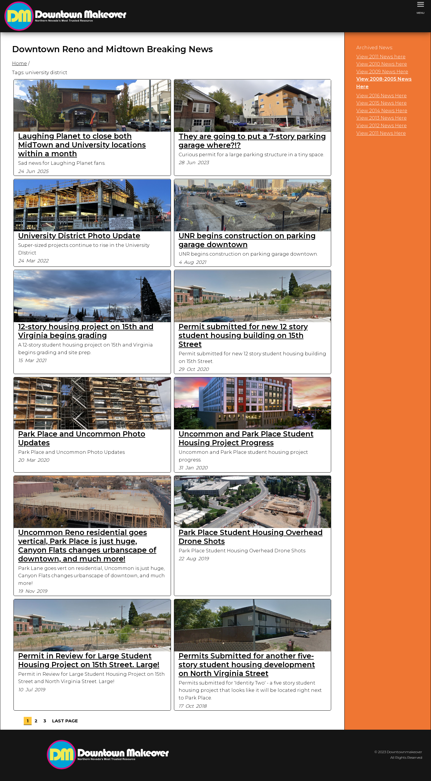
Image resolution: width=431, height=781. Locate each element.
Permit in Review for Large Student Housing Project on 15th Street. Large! (88, 660)
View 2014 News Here (381, 110)
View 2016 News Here (381, 96)
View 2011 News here (381, 57)
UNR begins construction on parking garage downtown (247, 240)
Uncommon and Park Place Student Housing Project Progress (246, 438)
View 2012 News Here (381, 125)
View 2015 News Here (381, 103)
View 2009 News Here (382, 71)
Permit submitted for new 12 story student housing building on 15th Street (243, 335)
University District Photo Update (79, 235)
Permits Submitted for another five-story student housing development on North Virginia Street (247, 664)
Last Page (65, 721)
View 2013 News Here (381, 118)
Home (19, 63)
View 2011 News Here (381, 133)
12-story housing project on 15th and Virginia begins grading (85, 331)
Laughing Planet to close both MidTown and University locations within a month (82, 145)
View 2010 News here (381, 64)
